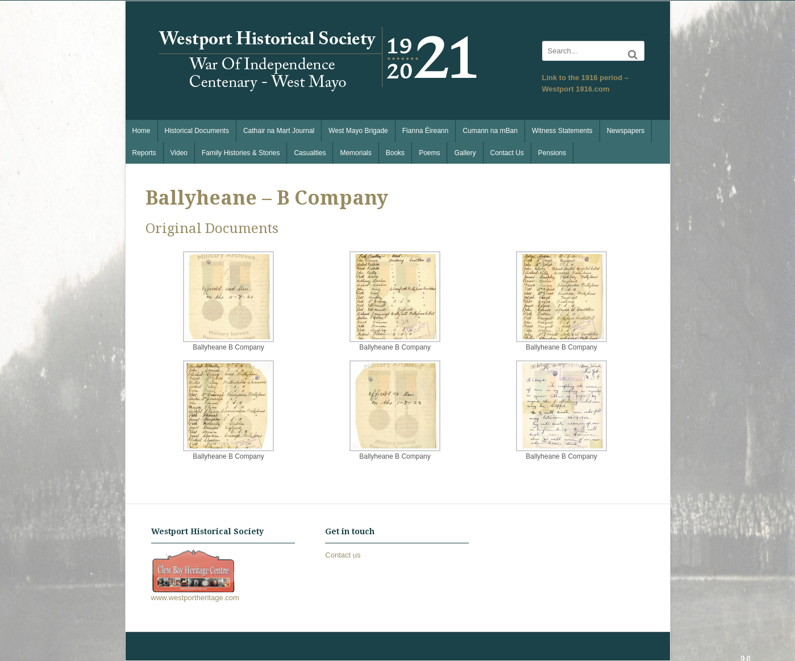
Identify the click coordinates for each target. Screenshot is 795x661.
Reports (144, 153)
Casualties (310, 153)
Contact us (342, 555)
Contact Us (507, 153)
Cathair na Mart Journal (278, 131)
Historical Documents (197, 131)
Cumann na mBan (490, 131)
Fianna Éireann (425, 131)
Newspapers (626, 131)
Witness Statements (562, 131)
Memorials (355, 153)
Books (395, 153)
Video (179, 153)
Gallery (465, 153)
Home (141, 131)
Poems (429, 153)
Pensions (552, 153)
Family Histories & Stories (241, 153)
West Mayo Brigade (358, 131)
